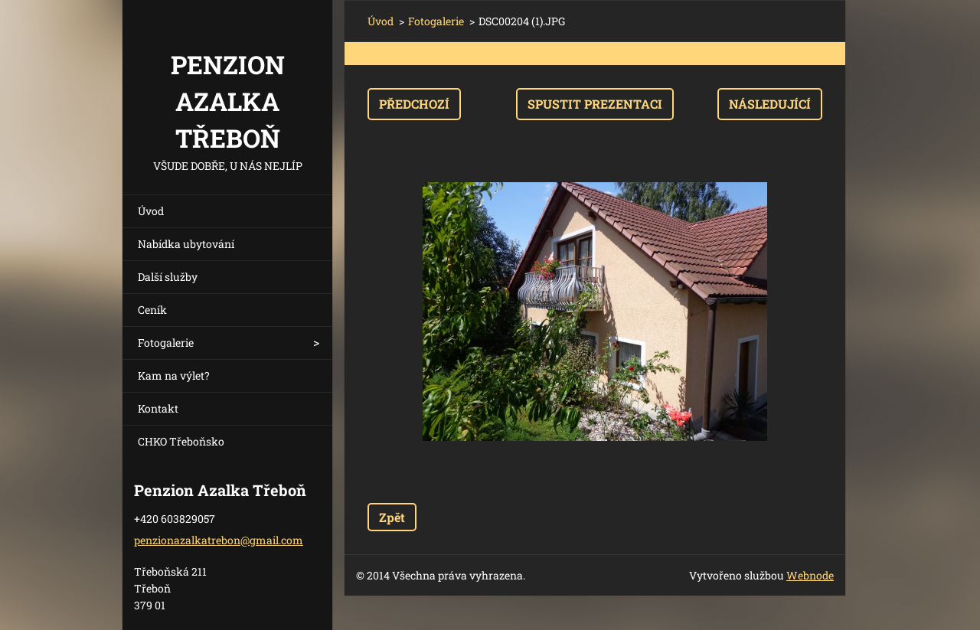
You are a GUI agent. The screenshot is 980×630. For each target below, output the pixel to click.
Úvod (151, 211)
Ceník (152, 309)
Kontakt (158, 408)
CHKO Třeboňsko (181, 441)
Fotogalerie (166, 342)
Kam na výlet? (174, 375)
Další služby (168, 276)
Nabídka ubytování (186, 244)
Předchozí (414, 104)
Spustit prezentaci (595, 104)
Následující (770, 104)
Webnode (810, 575)
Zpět (392, 517)
